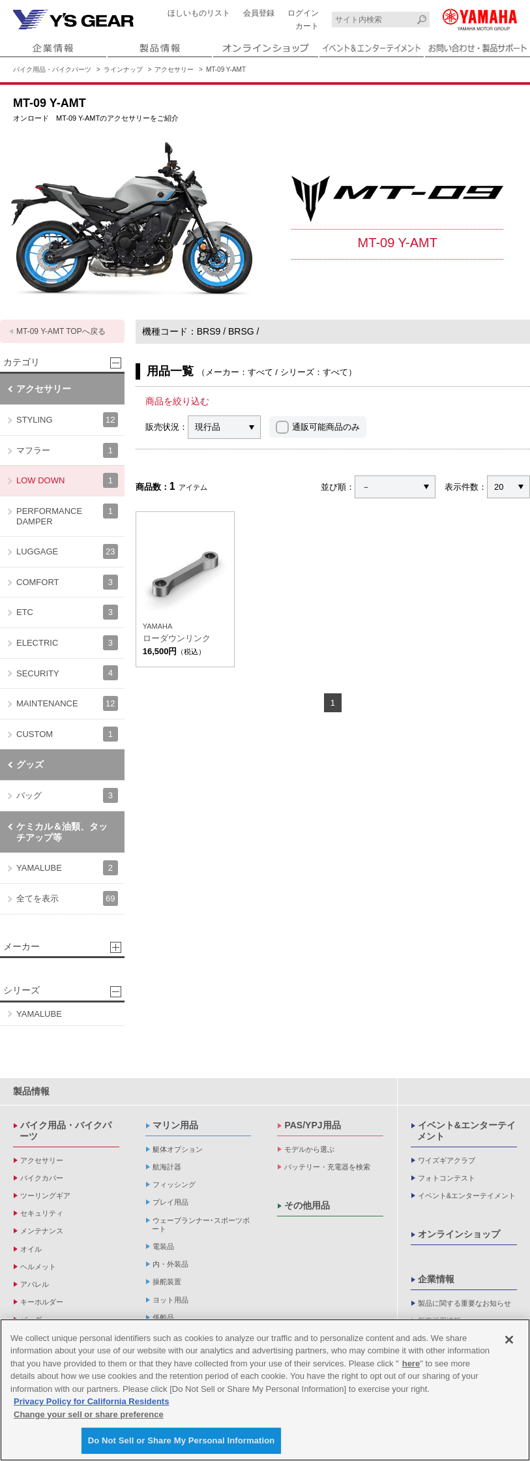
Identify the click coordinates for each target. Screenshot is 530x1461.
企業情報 (436, 1279)
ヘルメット (38, 1267)
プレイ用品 (170, 1202)
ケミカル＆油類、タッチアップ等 (62, 832)
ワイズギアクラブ (446, 1160)
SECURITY (67, 672)
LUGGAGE (67, 551)
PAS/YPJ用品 (312, 1125)
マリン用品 (175, 1125)
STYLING (67, 419)
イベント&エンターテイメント (466, 1130)
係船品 (163, 1317)
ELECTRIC (67, 642)
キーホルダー (41, 1302)
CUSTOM (67, 734)
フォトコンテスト (446, 1178)
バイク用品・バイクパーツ (52, 69)
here (411, 1363)
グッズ (30, 764)
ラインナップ (123, 69)
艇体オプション (178, 1149)
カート (307, 26)
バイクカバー (41, 1178)
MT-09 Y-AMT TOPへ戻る (61, 331)
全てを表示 (67, 898)
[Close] (509, 1339)
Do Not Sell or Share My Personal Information (181, 1440)
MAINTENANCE (67, 703)
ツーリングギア (45, 1195)
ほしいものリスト (199, 13)
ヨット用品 (170, 1300)
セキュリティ (41, 1213)
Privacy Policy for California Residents (91, 1401)
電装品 (163, 1246)
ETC (67, 612)
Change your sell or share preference (89, 1414)
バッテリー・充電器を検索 (327, 1167)
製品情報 (31, 1091)
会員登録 (258, 13)
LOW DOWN (67, 480)
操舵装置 (167, 1282)
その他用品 (307, 1205)
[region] (265, 1390)
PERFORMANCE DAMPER (67, 515)
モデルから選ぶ (309, 1149)
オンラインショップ (459, 1234)
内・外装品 (170, 1264)
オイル (31, 1249)
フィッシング (174, 1184)
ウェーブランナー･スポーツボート (201, 1224)
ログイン (303, 13)
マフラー (67, 450)
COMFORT (67, 582)
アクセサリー (174, 69)
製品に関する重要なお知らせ (464, 1303)
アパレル (34, 1284)
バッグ (67, 795)
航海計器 (167, 1167)
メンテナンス (41, 1231)
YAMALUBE (67, 867)
